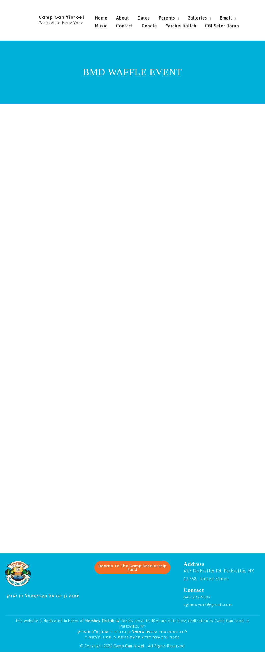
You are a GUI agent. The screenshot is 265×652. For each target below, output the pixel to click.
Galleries (183, 17)
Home (101, 17)
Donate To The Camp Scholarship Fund (132, 567)
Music (230, 17)
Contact (103, 24)
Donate (124, 24)
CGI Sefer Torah (190, 24)
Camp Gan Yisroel (61, 17)
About (119, 17)
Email (208, 17)
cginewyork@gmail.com (210, 604)
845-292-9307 (198, 596)
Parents (156, 17)
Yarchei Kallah (152, 24)
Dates (137, 17)
